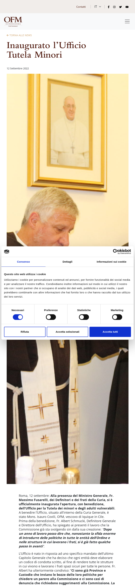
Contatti (81, 6)
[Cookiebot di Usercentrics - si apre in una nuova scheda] (115, 251)
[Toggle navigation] (127, 21)
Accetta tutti (110, 331)
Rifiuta (25, 331)
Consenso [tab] (23, 261)
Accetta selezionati (67, 331)
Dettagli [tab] (67, 261)
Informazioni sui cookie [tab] (111, 261)
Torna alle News (19, 35)
